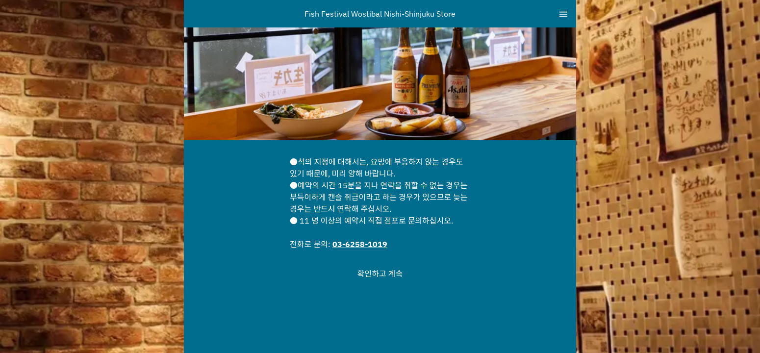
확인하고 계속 (380, 273)
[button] (380, 273)
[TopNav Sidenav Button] (563, 13)
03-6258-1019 (359, 244)
